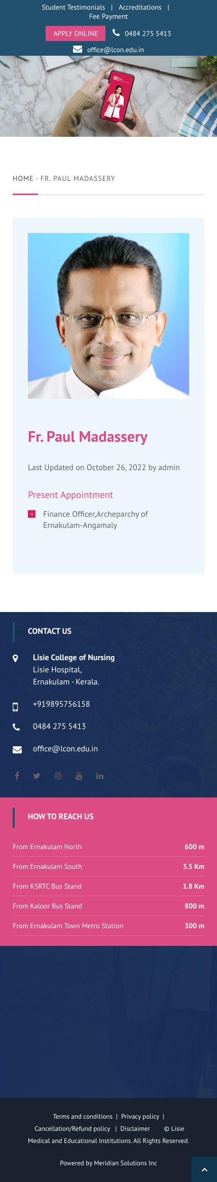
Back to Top (204, 1169)
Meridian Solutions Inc (125, 1163)
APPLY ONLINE (75, 33)
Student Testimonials (73, 7)
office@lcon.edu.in (115, 49)
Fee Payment (108, 16)
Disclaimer (141, 1128)
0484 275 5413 (148, 33)
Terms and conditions (83, 1116)
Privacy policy (142, 1116)
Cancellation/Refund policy (73, 1128)
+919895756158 (61, 704)
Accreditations (140, 7)
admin (169, 468)
